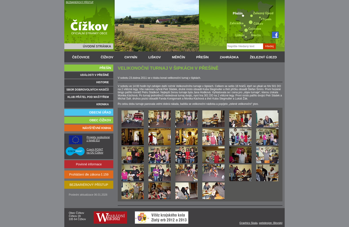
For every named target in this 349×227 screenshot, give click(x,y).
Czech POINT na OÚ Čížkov (95, 151)
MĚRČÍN (178, 57)
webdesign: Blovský (270, 223)
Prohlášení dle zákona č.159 (89, 174)
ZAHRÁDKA (229, 57)
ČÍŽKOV (107, 57)
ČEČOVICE (80, 57)
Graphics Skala (248, 223)
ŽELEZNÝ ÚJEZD (263, 57)
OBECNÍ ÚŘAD (100, 112)
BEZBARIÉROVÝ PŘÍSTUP (79, 2)
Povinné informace (89, 164)
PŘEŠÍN (202, 57)
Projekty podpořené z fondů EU (98, 139)
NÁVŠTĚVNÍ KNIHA (97, 128)
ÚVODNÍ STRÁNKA (97, 46)
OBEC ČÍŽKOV (100, 120)
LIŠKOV (154, 57)
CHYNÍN (130, 57)
